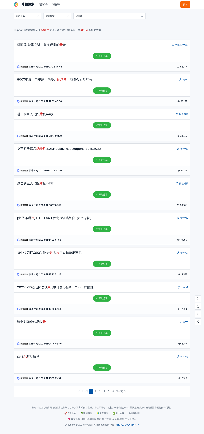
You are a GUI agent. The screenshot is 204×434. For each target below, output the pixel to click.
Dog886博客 (118, 419)
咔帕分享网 (95, 419)
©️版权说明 (134, 413)
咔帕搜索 (24, 4)
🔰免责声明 (102, 413)
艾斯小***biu (179, 45)
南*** (183, 322)
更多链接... (130, 419)
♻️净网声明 (86, 413)
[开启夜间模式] (198, 306)
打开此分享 (102, 56)
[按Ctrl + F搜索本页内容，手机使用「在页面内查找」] (198, 299)
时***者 (182, 356)
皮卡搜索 (106, 419)
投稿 (185, 4)
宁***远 (182, 218)
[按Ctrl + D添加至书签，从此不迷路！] (198, 314)
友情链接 (74, 419)
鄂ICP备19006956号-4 (127, 424)
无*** (183, 79)
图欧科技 (181, 114)
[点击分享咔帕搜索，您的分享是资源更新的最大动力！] (198, 321)
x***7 (183, 287)
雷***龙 (182, 252)
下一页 (121, 391)
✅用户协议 (118, 413)
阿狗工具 (85, 419)
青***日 (182, 148)
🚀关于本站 (70, 413)
